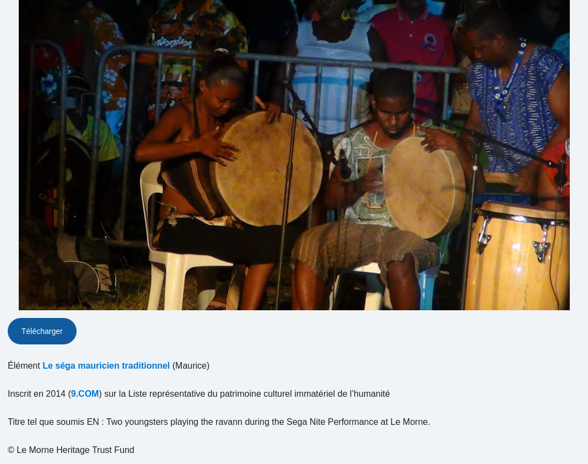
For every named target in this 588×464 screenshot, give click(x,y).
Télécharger (42, 331)
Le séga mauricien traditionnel (106, 365)
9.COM (85, 393)
